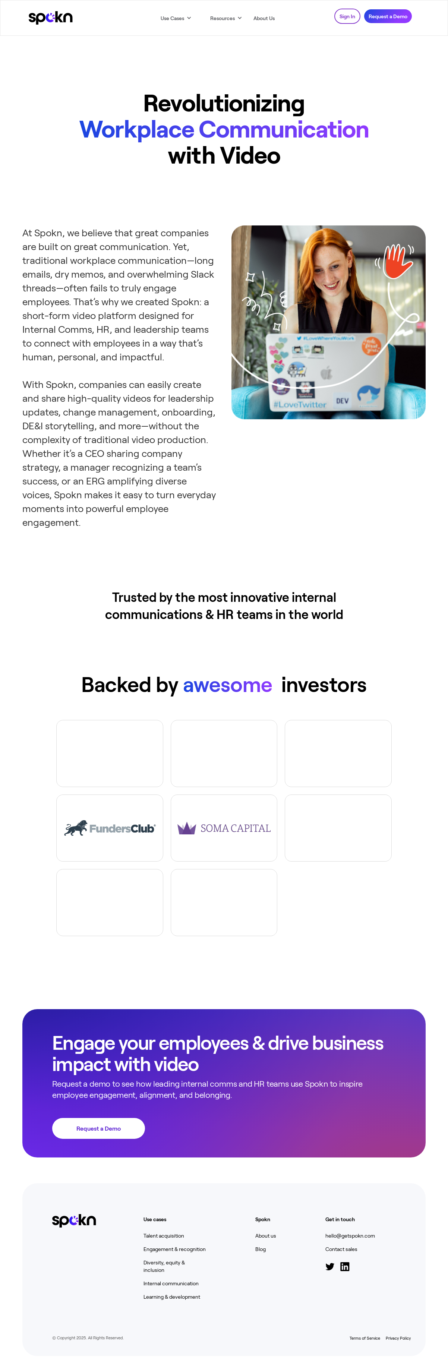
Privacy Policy (398, 1338)
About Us (264, 18)
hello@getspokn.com (350, 1235)
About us (265, 1235)
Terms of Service (365, 1338)
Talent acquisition (163, 1235)
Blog (260, 1249)
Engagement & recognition (174, 1249)
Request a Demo (388, 16)
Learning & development (171, 1296)
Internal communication (171, 1283)
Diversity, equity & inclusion (164, 1266)
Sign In (347, 16)
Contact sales (341, 1249)
